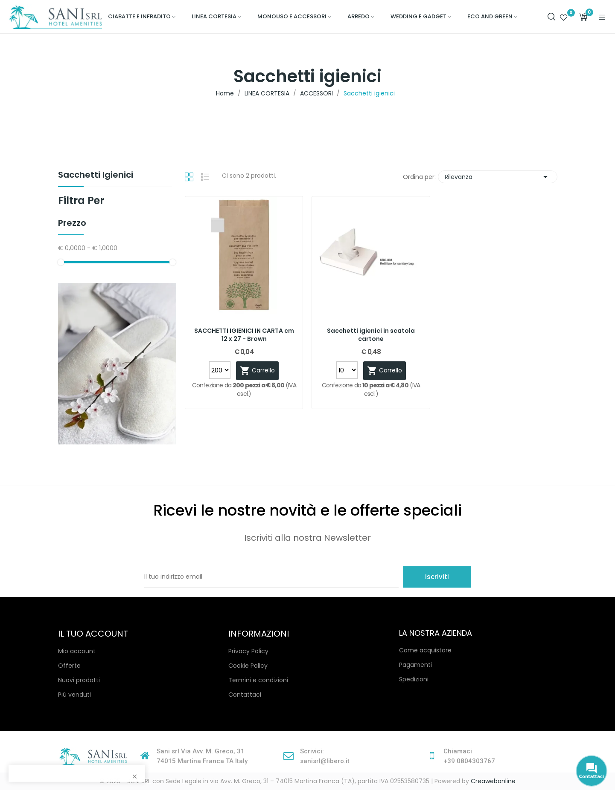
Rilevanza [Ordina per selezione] (498, 177)
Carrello (257, 371)
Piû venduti (74, 694)
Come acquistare (425, 650)
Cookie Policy (248, 665)
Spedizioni (413, 679)
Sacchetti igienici (95, 175)
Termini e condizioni (258, 680)
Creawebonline (493, 781)
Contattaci (244, 694)
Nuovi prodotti (79, 680)
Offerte (69, 665)
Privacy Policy (248, 651)
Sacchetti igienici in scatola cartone (371, 335)
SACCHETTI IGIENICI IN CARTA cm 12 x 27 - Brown (244, 335)
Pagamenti (415, 664)
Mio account (77, 651)
